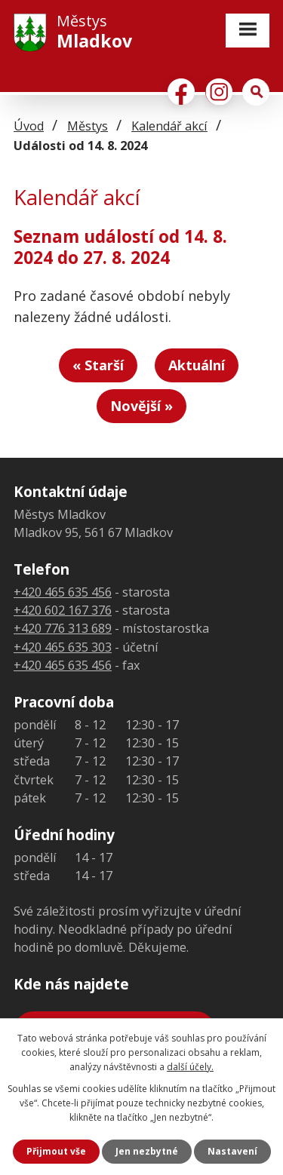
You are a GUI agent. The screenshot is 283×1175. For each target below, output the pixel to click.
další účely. (190, 1066)
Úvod (29, 126)
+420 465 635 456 (63, 592)
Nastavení (232, 1151)
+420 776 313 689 (63, 628)
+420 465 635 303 (63, 647)
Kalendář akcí (169, 126)
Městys (87, 126)
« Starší (98, 365)
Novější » (141, 406)
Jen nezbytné (146, 1151)
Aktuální (196, 365)
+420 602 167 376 (63, 610)
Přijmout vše (56, 1151)
